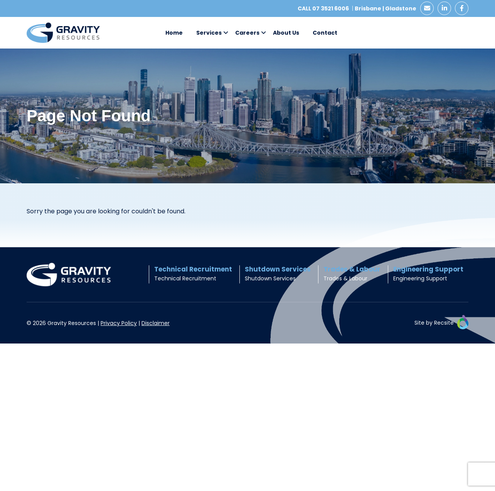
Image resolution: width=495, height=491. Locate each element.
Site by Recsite (441, 323)
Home (174, 33)
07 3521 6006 (330, 8)
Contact (325, 33)
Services (209, 33)
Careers (247, 33)
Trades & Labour (345, 278)
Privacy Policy (119, 323)
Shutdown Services (270, 278)
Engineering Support (420, 278)
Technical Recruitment (185, 278)
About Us (286, 33)
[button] (226, 33)
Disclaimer (155, 323)
